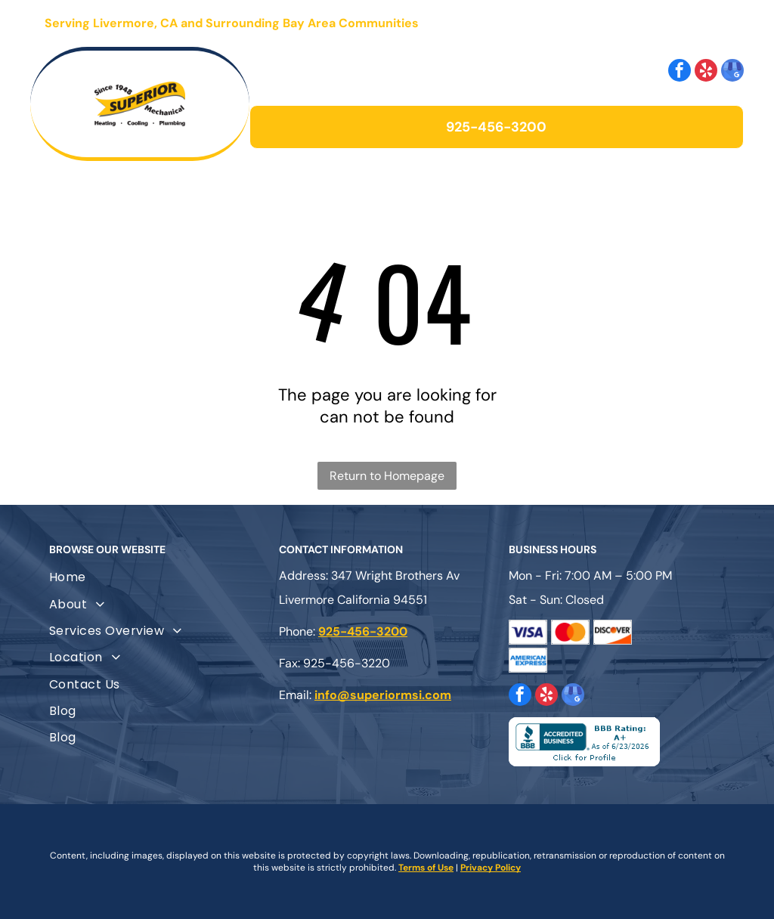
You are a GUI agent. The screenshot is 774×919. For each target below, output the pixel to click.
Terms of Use (426, 868)
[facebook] (679, 72)
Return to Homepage (387, 476)
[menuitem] (157, 577)
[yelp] (706, 72)
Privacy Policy (490, 868)
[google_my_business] (732, 72)
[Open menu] (704, 23)
